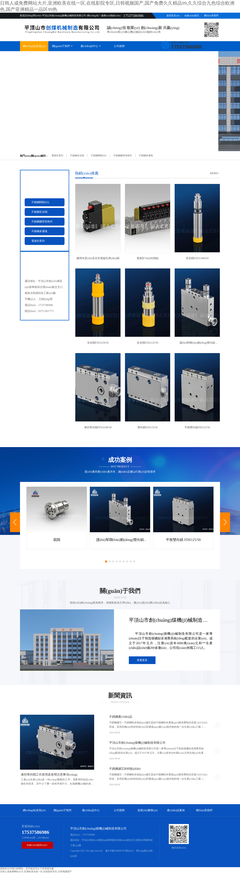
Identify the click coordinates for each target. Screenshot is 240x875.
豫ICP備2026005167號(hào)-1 (119, 852)
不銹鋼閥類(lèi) (98, 155)
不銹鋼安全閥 (77, 155)
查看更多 (142, 662)
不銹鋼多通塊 (146, 155)
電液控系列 (57, 155)
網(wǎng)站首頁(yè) (34, 46)
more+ (214, 173)
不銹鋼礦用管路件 (122, 155)
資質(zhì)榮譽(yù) (148, 54)
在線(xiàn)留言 (191, 15)
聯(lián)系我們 (211, 15)
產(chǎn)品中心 (90, 46)
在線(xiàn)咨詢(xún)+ (37, 847)
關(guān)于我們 (62, 46)
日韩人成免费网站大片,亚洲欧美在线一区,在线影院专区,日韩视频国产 (36, 873)
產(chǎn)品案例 (176, 54)
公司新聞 (119, 46)
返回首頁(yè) (173, 15)
